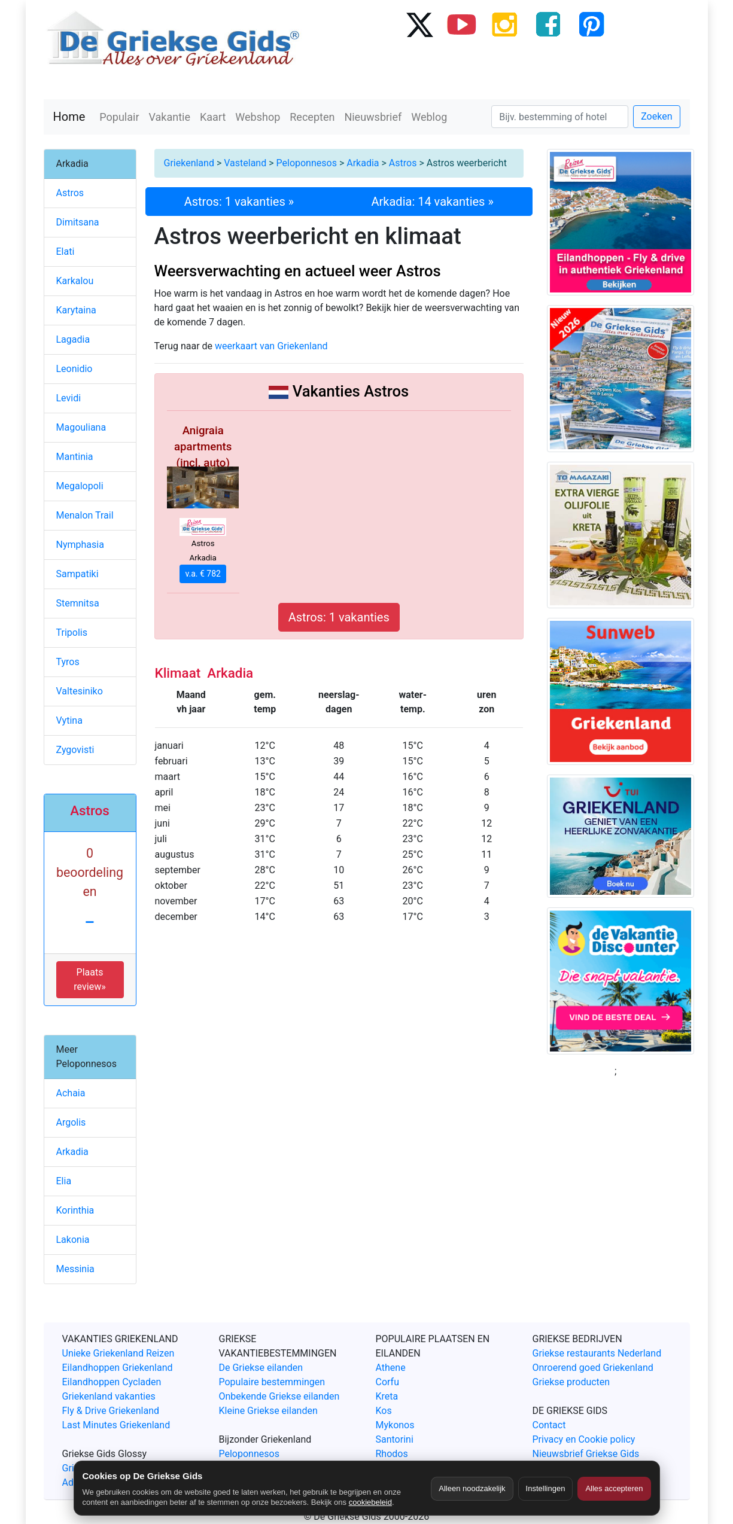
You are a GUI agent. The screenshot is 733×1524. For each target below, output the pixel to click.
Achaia (71, 1093)
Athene (391, 1367)
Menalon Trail (85, 515)
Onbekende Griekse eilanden (279, 1396)
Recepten (312, 117)
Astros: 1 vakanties (339, 617)
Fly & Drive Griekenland (111, 1410)
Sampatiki (77, 574)
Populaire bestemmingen (272, 1382)
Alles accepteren (614, 1488)
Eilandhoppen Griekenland (117, 1367)
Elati (65, 251)
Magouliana (81, 427)
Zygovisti (75, 749)
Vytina (69, 720)
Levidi (68, 398)
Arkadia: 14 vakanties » (433, 201)
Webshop (257, 117)
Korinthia (75, 1210)
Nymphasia (80, 544)
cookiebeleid (370, 1502)
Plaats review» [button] (89, 979)
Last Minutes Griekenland (116, 1425)
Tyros (68, 661)
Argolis (71, 1122)
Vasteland (245, 163)
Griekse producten (571, 1382)
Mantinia (74, 456)
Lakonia (73, 1239)
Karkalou (75, 280)
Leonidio (74, 368)
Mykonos (395, 1425)
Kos (384, 1410)
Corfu (387, 1382)
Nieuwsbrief (373, 117)
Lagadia (73, 339)
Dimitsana (77, 222)
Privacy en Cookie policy (584, 1439)
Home (69, 116)
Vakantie (170, 117)
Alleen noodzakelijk (472, 1488)
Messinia (75, 1269)
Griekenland (189, 163)
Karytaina (76, 310)
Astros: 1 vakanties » (239, 201)
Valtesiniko (79, 691)
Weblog (429, 117)
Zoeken (656, 116)
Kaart (213, 117)
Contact (549, 1425)
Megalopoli (80, 486)
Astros (403, 163)
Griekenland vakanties (109, 1396)
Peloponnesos (306, 163)
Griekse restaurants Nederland (597, 1353)
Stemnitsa (77, 603)
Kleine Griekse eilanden (268, 1410)
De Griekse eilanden (261, 1367)
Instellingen (545, 1488)
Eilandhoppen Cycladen (112, 1382)
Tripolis (71, 632)
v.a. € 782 (202, 573)
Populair (119, 117)
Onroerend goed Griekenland (593, 1367)
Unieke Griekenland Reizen (118, 1353)
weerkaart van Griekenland (271, 346)
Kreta (387, 1396)
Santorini (394, 1439)
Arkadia (362, 163)
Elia (64, 1181)
